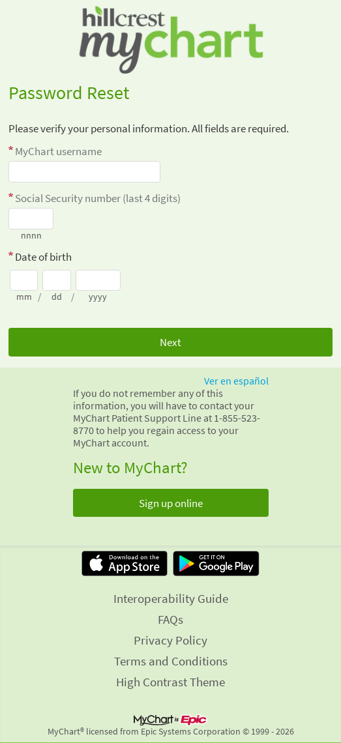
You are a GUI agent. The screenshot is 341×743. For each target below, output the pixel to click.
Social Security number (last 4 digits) (98, 198)
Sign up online (171, 503)
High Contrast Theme (170, 682)
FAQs (170, 619)
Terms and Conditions (171, 661)
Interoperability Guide (170, 598)
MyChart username (58, 151)
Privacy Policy (170, 640)
